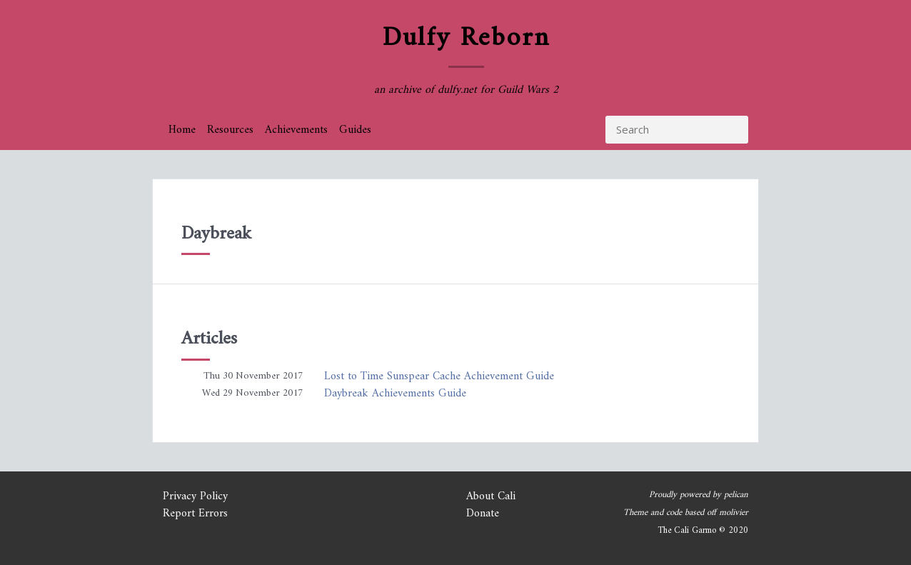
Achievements (296, 130)
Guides (355, 130)
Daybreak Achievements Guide (395, 394)
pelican (736, 495)
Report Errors (195, 514)
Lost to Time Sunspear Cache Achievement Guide (439, 376)
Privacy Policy (195, 496)
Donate (482, 514)
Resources (230, 130)
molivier (733, 513)
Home (182, 130)
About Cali (490, 496)
